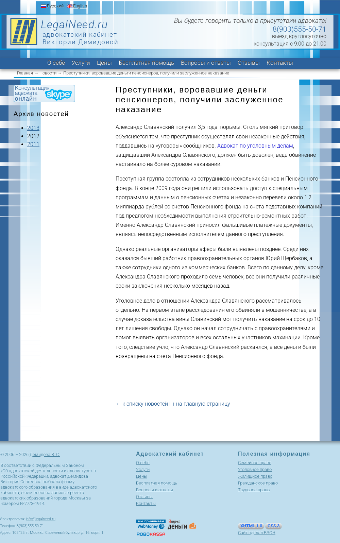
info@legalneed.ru (40, 519)
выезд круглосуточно (299, 36)
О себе (56, 62)
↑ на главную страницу (201, 404)
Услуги (81, 62)
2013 (33, 128)
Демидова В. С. (45, 454)
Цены (104, 62)
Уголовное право (255, 469)
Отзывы (249, 62)
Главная (25, 72)
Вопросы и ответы (206, 62)
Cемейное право (254, 462)
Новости (47, 72)
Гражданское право (258, 483)
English (80, 6)
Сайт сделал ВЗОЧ (256, 532)
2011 (33, 144)
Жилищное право (255, 476)
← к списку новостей (142, 404)
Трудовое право (254, 489)
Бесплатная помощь (146, 62)
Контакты (280, 62)
